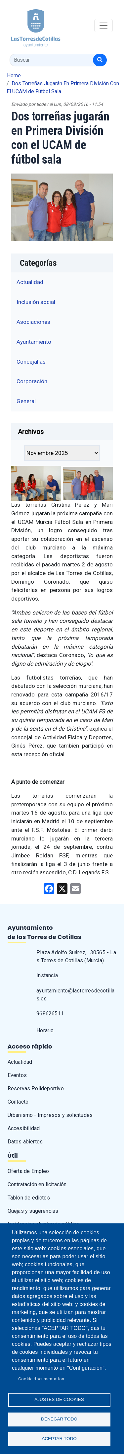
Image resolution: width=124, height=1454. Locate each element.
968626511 (50, 1013)
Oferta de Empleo (28, 1171)
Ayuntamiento (34, 341)
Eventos (17, 1075)
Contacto (18, 1102)
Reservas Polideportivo (36, 1088)
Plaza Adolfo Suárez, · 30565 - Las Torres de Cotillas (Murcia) (76, 956)
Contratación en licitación (37, 1184)
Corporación (32, 381)
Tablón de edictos (29, 1198)
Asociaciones (33, 322)
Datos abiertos (25, 1141)
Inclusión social (36, 302)
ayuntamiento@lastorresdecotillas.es (75, 994)
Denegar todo (59, 1419)
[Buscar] (100, 60)
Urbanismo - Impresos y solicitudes (50, 1115)
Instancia (47, 975)
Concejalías (31, 361)
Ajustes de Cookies (59, 1399)
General (26, 401)
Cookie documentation (41, 1378)
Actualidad (30, 282)
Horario (45, 1030)
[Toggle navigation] (103, 25)
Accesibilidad (24, 1128)
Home (14, 75)
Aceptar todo (59, 1438)
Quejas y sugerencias (33, 1211)
